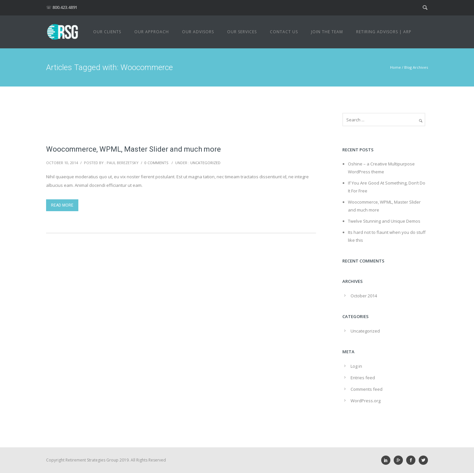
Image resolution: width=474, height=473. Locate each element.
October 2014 (364, 296)
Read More (62, 205)
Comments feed (366, 389)
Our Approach (151, 32)
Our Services (242, 32)
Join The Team (327, 32)
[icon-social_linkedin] (387, 460)
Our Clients (107, 32)
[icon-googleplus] (400, 460)
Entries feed (363, 378)
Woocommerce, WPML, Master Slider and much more (133, 149)
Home (395, 67)
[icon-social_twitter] (423, 460)
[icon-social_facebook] (412, 460)
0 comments (156, 162)
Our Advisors (198, 32)
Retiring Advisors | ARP (383, 32)
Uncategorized (205, 162)
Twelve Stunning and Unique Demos (384, 221)
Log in (356, 366)
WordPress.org (366, 401)
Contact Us (284, 32)
